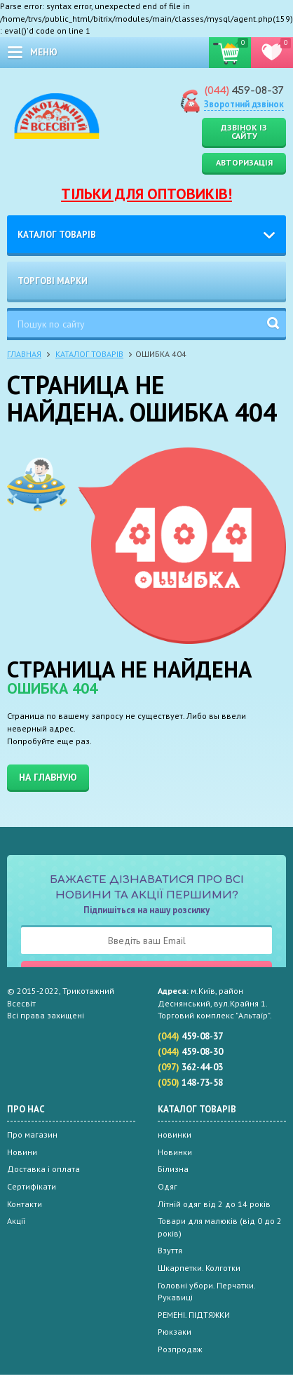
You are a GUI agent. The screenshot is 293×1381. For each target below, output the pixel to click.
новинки (174, 1134)
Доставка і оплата (43, 1169)
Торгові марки (53, 281)
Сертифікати (31, 1186)
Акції (16, 1220)
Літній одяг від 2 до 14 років (214, 1204)
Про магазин (32, 1134)
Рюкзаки (174, 1331)
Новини (22, 1152)
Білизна (173, 1169)
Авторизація (244, 162)
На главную (48, 777)
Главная (24, 354)
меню (43, 52)
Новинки (175, 1152)
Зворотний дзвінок (244, 104)
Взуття (170, 1250)
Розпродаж (180, 1349)
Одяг (167, 1186)
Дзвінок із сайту (244, 131)
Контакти (24, 1204)
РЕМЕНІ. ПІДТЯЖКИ (194, 1314)
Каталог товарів (57, 235)
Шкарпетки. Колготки (199, 1267)
